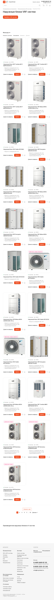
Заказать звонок (36, 2)
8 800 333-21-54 (40, 567)
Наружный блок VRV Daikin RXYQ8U (13, 149)
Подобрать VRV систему (10, 17)
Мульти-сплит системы (22, 558)
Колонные (19, 569)
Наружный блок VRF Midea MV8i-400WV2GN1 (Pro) (12, 320)
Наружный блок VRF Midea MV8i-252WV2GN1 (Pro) (37, 107)
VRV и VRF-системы (8, 553)
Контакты (19, 578)
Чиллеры (5, 555)
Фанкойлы (5, 557)
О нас (18, 577)
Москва (35, 560)
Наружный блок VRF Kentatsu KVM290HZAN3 (11, 490)
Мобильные (20, 571)
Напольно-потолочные (22, 565)
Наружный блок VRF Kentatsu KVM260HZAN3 (36, 447)
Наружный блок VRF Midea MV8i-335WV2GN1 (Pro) (37, 235)
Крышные (5, 560)
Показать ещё (27, 509)
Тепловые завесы (7, 586)
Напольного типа (21, 567)
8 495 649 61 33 (46, 1)
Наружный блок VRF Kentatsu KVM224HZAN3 (11, 447)
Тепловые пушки (7, 588)
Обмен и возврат (21, 582)
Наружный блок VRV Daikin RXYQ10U (13, 277)
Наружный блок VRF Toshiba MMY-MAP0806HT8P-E (38, 405)
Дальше (34, 512)
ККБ (4, 559)
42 (30, 512)
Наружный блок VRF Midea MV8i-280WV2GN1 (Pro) (37, 192)
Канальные (19, 562)
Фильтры (6, 32)
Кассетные (20, 564)
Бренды (19, 580)
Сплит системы (21, 553)
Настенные (20, 560)
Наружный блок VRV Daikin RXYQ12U (38, 319)
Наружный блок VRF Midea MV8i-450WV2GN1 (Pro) (12, 405)
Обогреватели (6, 590)
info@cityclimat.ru (47, 2)
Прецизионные (6, 562)
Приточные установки (8, 578)
